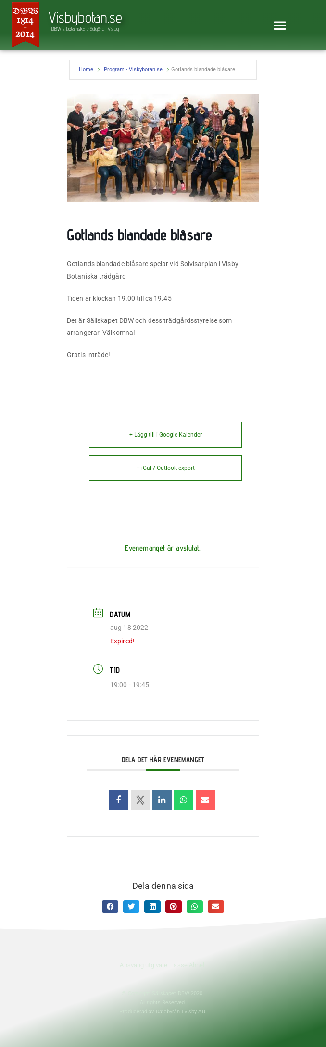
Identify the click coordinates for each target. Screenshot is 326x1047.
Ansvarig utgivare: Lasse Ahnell (163, 965)
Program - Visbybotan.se (133, 69)
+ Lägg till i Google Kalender (165, 434)
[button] (280, 25)
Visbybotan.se (85, 17)
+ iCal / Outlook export (166, 468)
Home (86, 69)
